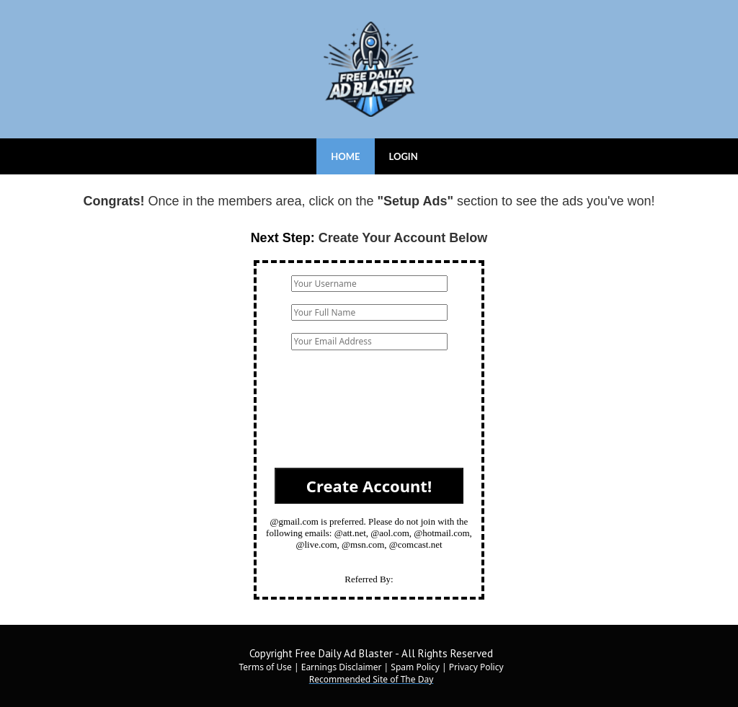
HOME (345, 156)
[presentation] (369, 415)
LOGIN (403, 156)
